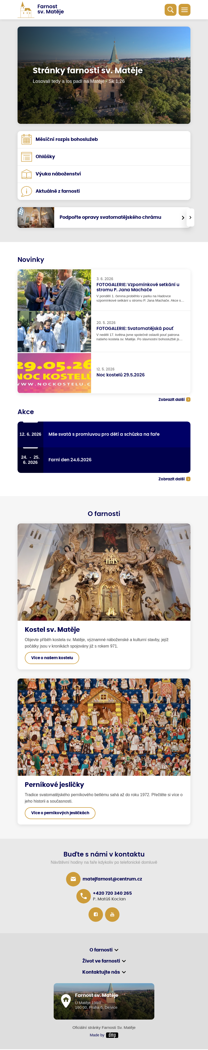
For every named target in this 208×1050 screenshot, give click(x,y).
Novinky (31, 260)
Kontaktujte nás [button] (101, 973)
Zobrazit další (170, 400)
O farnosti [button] (101, 950)
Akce (26, 412)
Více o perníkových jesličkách (60, 813)
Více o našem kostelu (52, 658)
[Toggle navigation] (184, 10)
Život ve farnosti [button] (101, 961)
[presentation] (190, 217)
